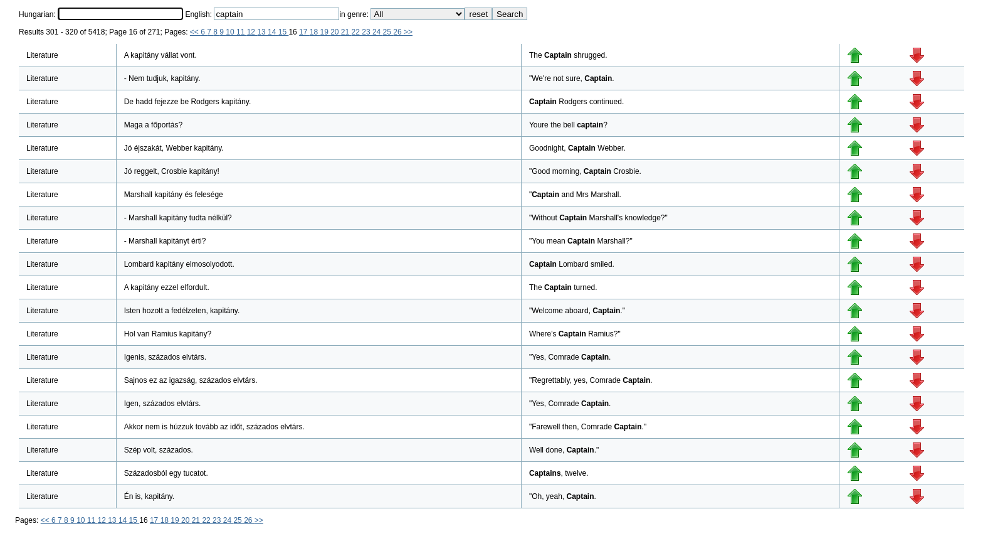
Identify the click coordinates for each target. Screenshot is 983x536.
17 (304, 32)
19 (325, 32)
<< (195, 32)
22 (357, 32)
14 (273, 32)
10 (231, 32)
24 (377, 32)
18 (315, 32)
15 (283, 32)
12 (252, 32)
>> (408, 32)
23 (367, 32)
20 (335, 32)
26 (398, 32)
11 (241, 32)
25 (388, 32)
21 (346, 32)
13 (262, 32)
